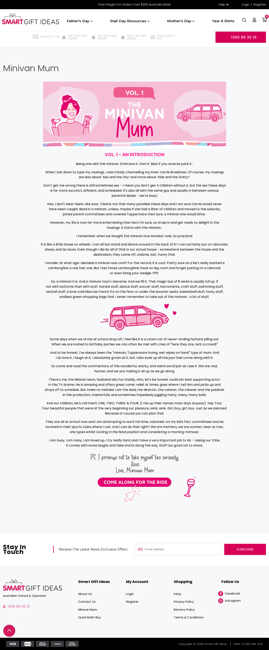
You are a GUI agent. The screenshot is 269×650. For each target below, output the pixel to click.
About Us (85, 594)
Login (245, 4)
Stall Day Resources (129, 23)
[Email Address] (178, 549)
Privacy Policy (184, 601)
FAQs (177, 594)
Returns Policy (184, 609)
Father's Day (79, 23)
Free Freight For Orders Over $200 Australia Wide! (134, 4)
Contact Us (87, 601)
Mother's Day (180, 23)
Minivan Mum (87, 609)
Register (260, 4)
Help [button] (222, 4)
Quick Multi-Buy (89, 617)
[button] (253, 22)
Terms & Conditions (189, 617)
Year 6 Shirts (223, 23)
